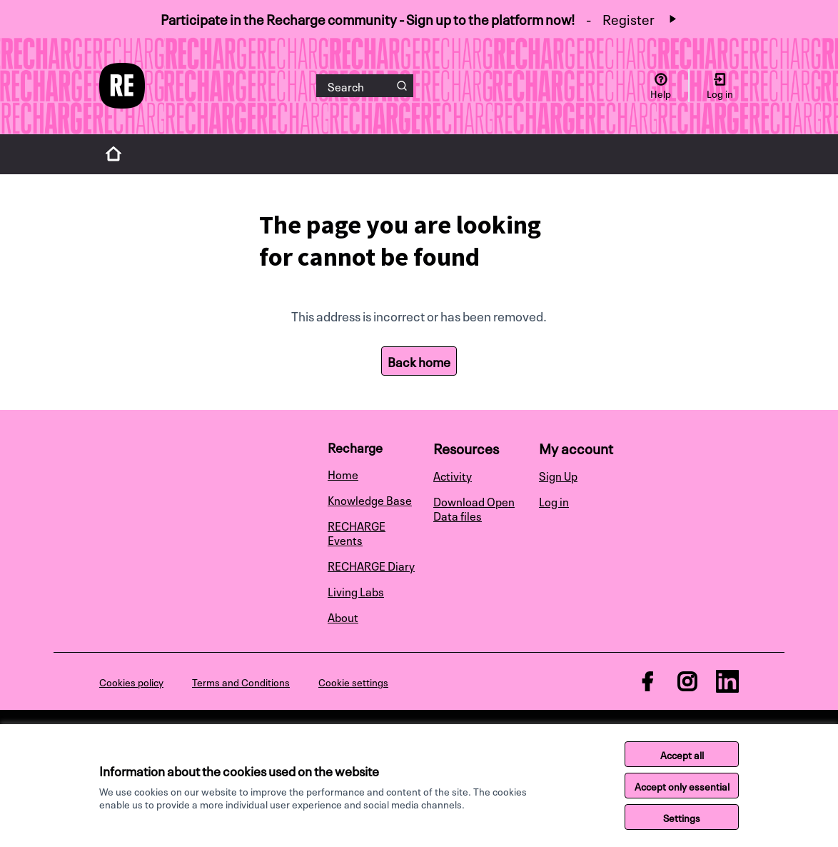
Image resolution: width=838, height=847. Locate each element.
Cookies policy (131, 681)
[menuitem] (375, 473)
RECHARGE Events (356, 532)
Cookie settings (353, 681)
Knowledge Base (370, 499)
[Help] (661, 85)
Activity (452, 474)
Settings (681, 817)
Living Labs (356, 590)
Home (343, 473)
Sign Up (558, 474)
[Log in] (720, 85)
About (343, 616)
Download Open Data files (474, 507)
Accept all (682, 754)
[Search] (364, 85)
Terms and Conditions (241, 681)
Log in (554, 500)
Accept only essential (682, 785)
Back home (419, 360)
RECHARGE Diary (371, 564)
